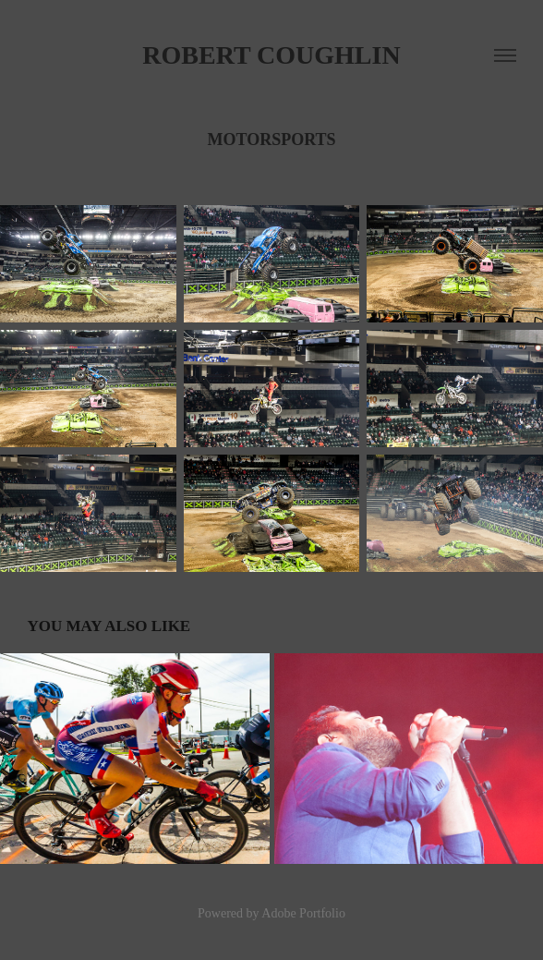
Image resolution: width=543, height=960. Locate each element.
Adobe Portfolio (303, 913)
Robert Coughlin (271, 55)
